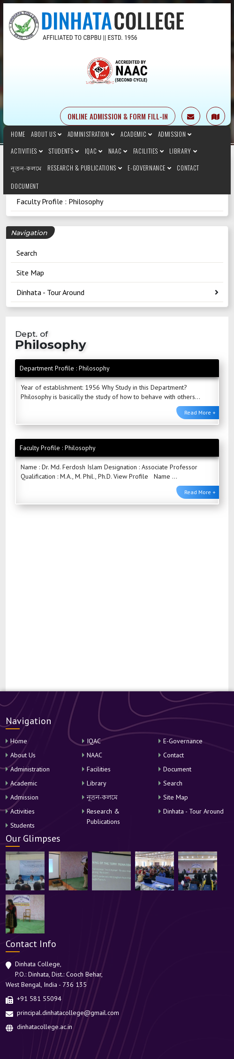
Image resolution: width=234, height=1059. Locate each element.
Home (18, 134)
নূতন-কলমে (26, 167)
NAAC (118, 151)
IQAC (94, 151)
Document (24, 186)
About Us (46, 134)
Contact (188, 167)
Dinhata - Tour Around (50, 292)
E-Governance (149, 167)
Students (63, 151)
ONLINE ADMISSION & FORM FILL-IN (118, 116)
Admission (175, 134)
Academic (136, 134)
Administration (91, 134)
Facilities (148, 151)
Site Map (30, 272)
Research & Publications (84, 167)
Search (26, 253)
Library (183, 151)
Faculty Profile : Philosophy (59, 201)
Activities (27, 151)
